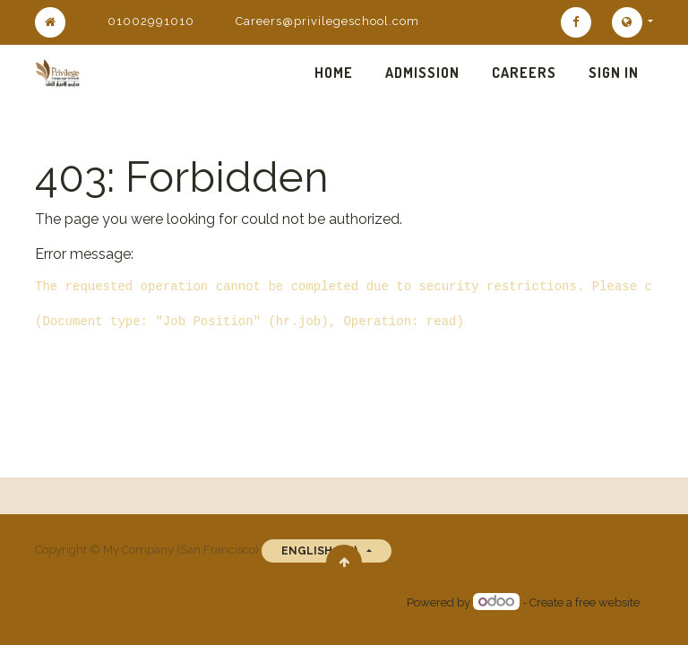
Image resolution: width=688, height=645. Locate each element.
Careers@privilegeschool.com (327, 21)
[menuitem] (333, 72)
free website (607, 602)
